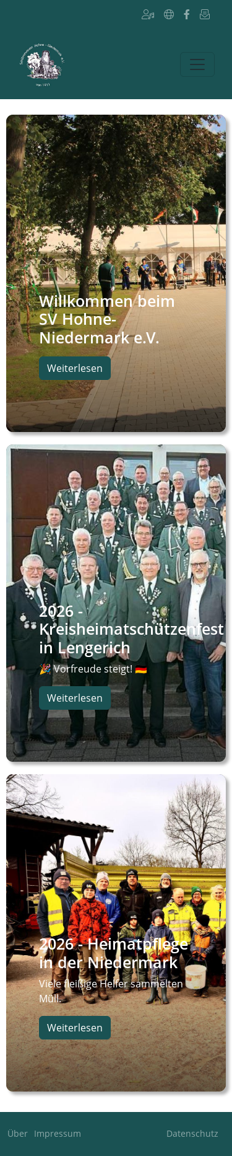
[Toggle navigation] (197, 64)
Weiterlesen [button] (75, 368)
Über (17, 1133)
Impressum (57, 1133)
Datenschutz (192, 1133)
